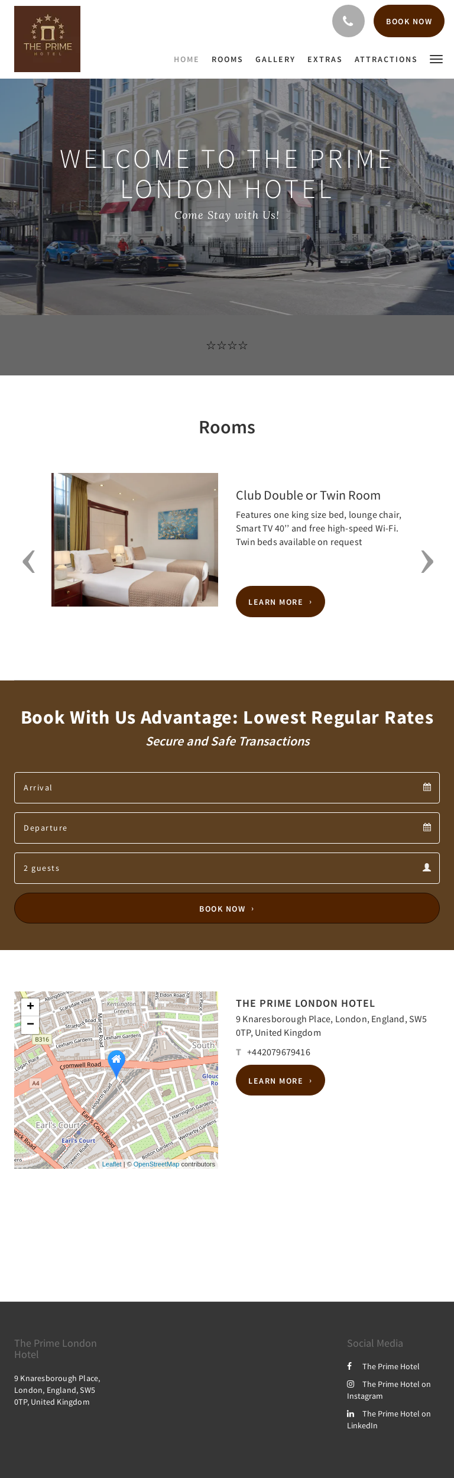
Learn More (275, 602)
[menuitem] (190, 59)
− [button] (30, 1025)
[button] (436, 58)
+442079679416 (278, 1052)
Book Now (222, 908)
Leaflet (112, 1164)
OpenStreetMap (157, 1164)
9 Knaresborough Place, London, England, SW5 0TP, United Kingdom (57, 1390)
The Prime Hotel (383, 1366)
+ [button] (30, 1007)
